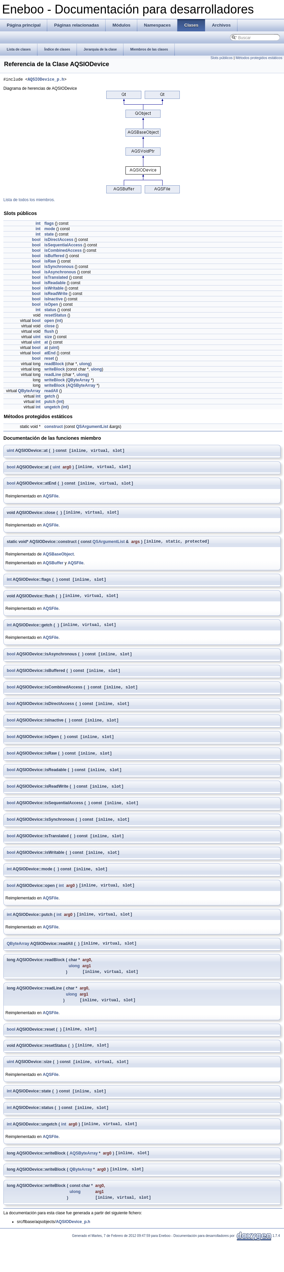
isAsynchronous (60, 273)
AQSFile (51, 499)
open (49, 321)
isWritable (53, 289)
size (48, 337)
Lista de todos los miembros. (29, 200)
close (49, 327)
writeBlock (54, 370)
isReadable (54, 283)
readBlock (54, 364)
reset (49, 359)
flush (49, 332)
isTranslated (56, 278)
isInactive (53, 300)
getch (49, 397)
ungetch (52, 408)
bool (36, 240)
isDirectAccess (58, 240)
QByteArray (78, 381)
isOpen (51, 305)
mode (49, 229)
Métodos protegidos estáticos (258, 58)
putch (49, 402)
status (50, 310)
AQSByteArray (81, 386)
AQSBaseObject (58, 559)
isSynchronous (59, 267)
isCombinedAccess (63, 251)
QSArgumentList (92, 427)
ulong (84, 364)
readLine (52, 375)
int (37, 224)
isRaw (50, 262)
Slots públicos (221, 58)
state (49, 235)
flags (49, 224)
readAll (51, 391)
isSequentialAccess (63, 246)
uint (36, 337)
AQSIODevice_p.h (46, 80)
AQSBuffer (53, 568)
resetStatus (55, 316)
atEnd (49, 354)
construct (53, 427)
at (46, 343)
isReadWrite (55, 294)
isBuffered (54, 256)
